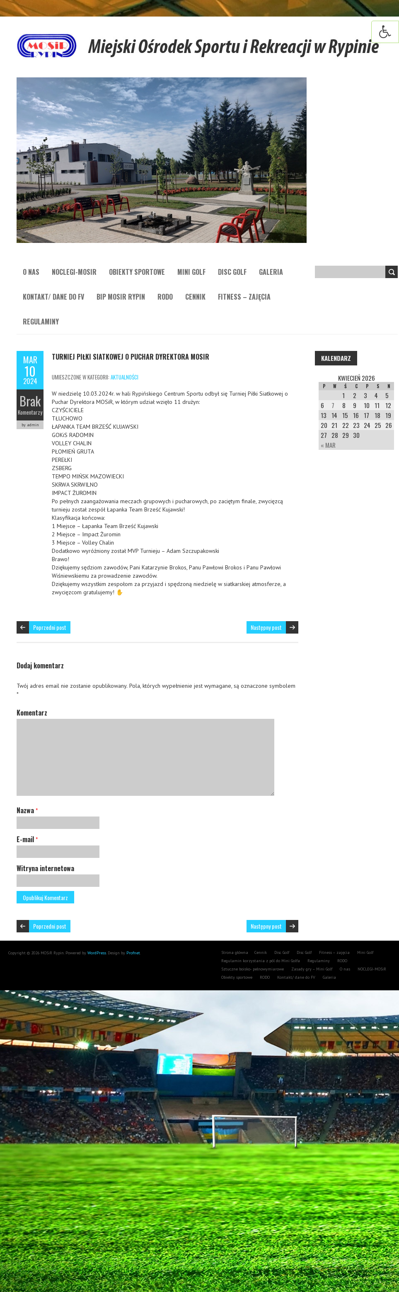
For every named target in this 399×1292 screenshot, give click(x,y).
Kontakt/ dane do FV (53, 297)
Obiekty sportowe (137, 272)
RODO (165, 297)
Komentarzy (30, 412)
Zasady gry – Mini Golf (311, 969)
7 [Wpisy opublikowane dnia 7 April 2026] (332, 405)
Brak (30, 401)
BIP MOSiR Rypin (121, 297)
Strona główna (234, 952)
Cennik (195, 297)
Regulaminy (41, 322)
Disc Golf (232, 272)
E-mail (27, 839)
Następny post (266, 627)
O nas (31, 272)
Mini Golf (191, 272)
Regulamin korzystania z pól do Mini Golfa (260, 960)
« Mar (328, 444)
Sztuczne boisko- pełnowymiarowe (252, 969)
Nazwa (27, 810)
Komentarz (32, 713)
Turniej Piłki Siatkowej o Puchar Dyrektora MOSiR (130, 357)
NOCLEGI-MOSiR (74, 272)
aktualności (124, 377)
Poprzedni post (49, 627)
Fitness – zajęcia (244, 297)
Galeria (271, 272)
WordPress (96, 953)
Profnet (133, 953)
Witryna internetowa (45, 868)
